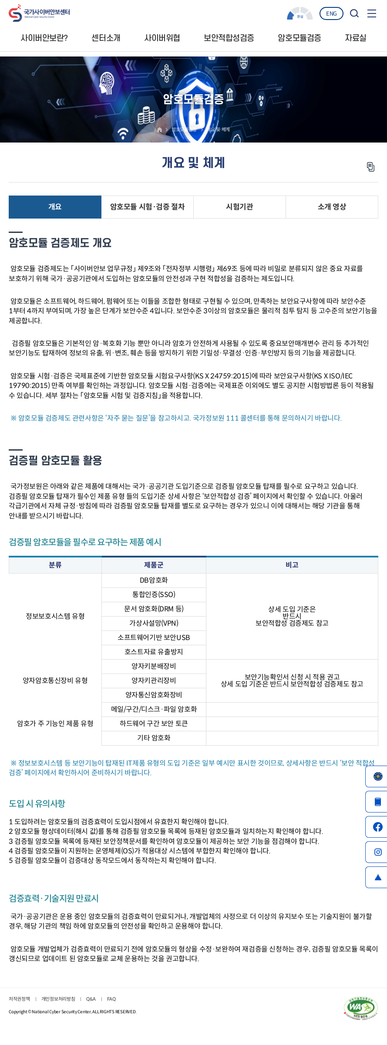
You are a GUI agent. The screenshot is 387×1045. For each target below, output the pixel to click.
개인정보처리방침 (58, 1000)
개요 (55, 207)
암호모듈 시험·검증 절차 (147, 207)
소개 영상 (332, 207)
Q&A (90, 1000)
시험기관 (239, 207)
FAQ (111, 1000)
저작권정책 (19, 1000)
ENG (331, 13)
